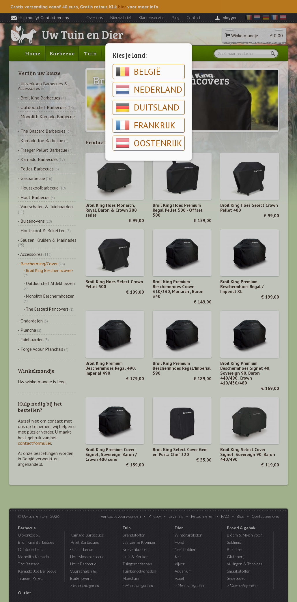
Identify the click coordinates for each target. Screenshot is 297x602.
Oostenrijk (149, 143)
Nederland (149, 89)
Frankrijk (145, 125)
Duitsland (147, 107)
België (138, 71)
